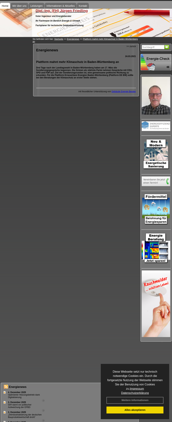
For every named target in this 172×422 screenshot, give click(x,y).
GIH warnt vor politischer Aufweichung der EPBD (19, 406)
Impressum (137, 388)
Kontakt (83, 5)
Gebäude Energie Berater (123, 91)
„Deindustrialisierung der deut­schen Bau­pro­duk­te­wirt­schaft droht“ (25, 415)
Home (5, 5)
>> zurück (131, 46)
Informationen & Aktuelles (60, 5)
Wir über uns (19, 5)
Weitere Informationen (134, 400)
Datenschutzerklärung (135, 392)
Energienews (18, 386)
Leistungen (36, 5)
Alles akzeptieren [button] (134, 409)
